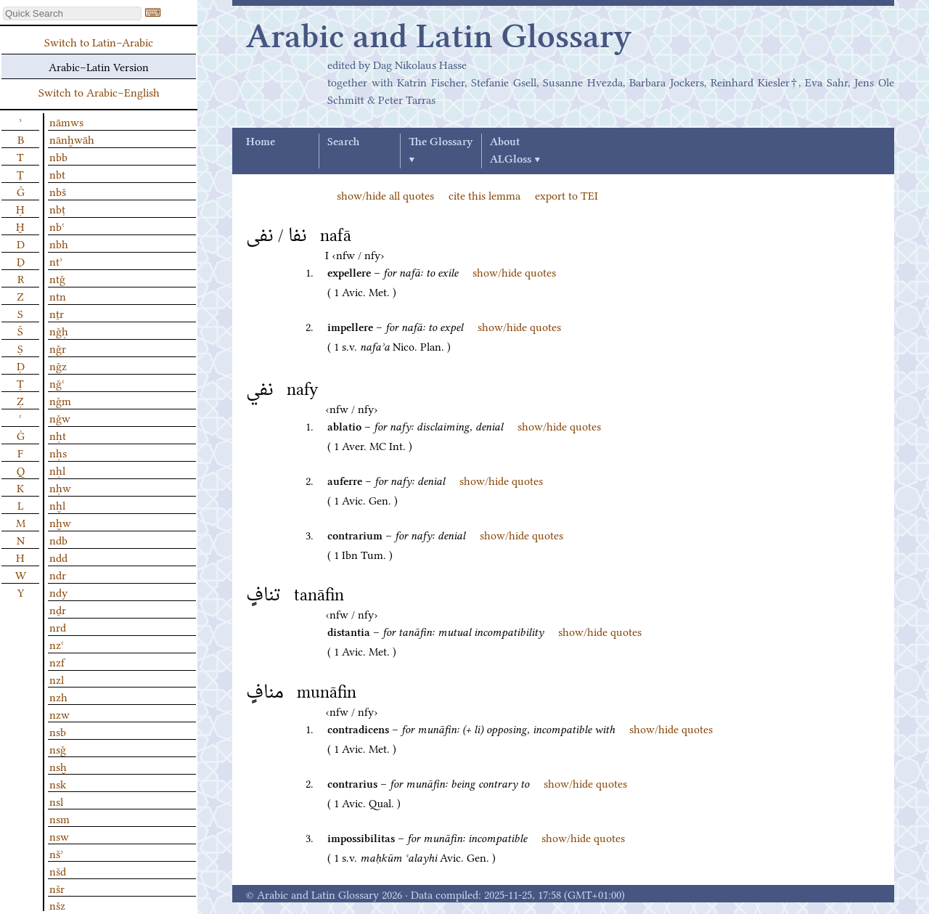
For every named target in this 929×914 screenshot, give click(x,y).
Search (343, 142)
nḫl (57, 505)
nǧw (59, 417)
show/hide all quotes (385, 195)
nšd (57, 870)
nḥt (57, 435)
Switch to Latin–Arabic (98, 41)
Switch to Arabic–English (99, 91)
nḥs (58, 452)
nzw (59, 714)
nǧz (58, 365)
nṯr (56, 313)
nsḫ (58, 766)
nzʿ (56, 644)
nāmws (66, 121)
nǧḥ (58, 330)
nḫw (60, 522)
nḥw (60, 487)
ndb (58, 539)
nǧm (60, 400)
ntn (57, 295)
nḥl (57, 470)
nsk (57, 783)
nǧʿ (57, 383)
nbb (58, 156)
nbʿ (57, 226)
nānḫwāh (71, 139)
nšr (57, 888)
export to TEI (566, 195)
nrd (57, 627)
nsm (59, 818)
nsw (59, 836)
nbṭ (57, 208)
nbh (58, 243)
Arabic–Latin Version (99, 66)
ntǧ (57, 278)
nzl (56, 679)
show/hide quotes (514, 271)
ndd (58, 557)
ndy (58, 592)
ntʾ (55, 261)
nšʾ (56, 853)
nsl (56, 801)
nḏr (57, 609)
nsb (57, 731)
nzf (57, 661)
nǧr (57, 348)
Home (260, 142)
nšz (57, 905)
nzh (58, 696)
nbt (57, 173)
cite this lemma (484, 195)
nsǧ (57, 748)
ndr (57, 574)
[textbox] (72, 13)
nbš (57, 191)
